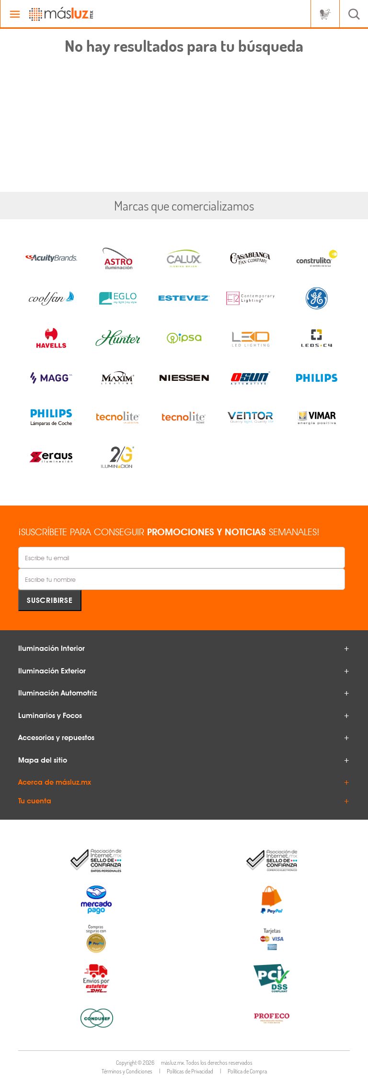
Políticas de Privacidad (190, 1071)
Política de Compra (247, 1071)
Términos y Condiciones (127, 1071)
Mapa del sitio (42, 760)
